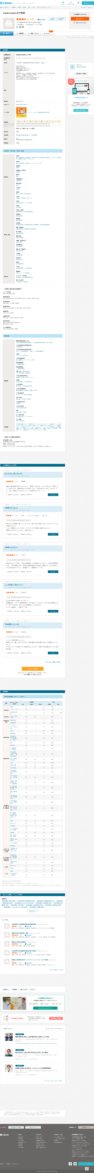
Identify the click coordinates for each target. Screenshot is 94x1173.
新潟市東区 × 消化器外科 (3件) (34, 905)
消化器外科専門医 (28, 224)
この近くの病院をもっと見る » (56, 969)
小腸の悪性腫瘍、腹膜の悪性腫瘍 (13, 772)
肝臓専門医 (36, 224)
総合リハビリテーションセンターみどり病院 (30, 959)
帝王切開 (29, 399)
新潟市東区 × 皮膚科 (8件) (37, 907)
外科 (17, 163)
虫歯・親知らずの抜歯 (21, 412)
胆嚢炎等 (12, 832)
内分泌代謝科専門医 (28, 211)
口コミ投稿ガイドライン (59, 1137)
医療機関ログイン (86, 1127)
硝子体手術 (18, 386)
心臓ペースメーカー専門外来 (23, 273)
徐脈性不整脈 (13, 765)
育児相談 (18, 403)
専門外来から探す (40, 1144)
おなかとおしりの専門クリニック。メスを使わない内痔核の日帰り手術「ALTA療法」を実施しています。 (31, 1054)
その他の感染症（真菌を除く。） (13, 875)
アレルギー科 (54, 157)
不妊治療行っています (12, 624)
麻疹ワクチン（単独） (52, 428)
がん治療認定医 (28, 268)
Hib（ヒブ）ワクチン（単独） (40, 429)
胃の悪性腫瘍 (13, 767)
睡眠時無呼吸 (13, 720)
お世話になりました (11, 508)
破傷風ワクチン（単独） (40, 428)
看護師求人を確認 (56, 1018)
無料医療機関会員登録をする (45, 1008)
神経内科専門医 (19, 233)
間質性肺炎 (12, 745)
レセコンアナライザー (77, 1147)
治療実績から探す (40, 1140)
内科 (17, 157)
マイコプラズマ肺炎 (33, 515)
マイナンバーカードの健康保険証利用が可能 (38, 112)
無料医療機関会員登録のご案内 (79, 1137)
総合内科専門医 (19, 203)
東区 (29, 7)
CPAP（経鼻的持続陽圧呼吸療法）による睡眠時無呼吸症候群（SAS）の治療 (34, 342)
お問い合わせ (15, 1163)
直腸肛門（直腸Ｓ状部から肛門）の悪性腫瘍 (13, 782)
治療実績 (15, 989)
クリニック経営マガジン (77, 1149)
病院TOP (6, 989)
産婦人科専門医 (19, 250)
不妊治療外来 (19, 281)
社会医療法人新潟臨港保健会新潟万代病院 (24, 951)
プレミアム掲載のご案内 (77, 1138)
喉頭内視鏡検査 (19, 390)
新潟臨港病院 (24, 924)
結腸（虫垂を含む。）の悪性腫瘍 (13, 777)
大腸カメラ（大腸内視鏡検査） (37, 351)
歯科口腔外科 (27, 193)
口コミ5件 (29, 935)
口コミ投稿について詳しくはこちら (32, 674)
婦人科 (17, 185)
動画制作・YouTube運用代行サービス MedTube (83, 1156)
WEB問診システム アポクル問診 (79, 1145)
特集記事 (20, 1144)
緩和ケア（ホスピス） (28, 159)
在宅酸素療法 (19, 347)
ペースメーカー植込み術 (22, 355)
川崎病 (11, 868)
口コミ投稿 (21, 1147)
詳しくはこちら (81, 110)
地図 (39, 22)
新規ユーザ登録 (71, 4)
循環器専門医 (19, 220)
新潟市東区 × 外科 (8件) (17, 905)
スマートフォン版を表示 (86, 1163)
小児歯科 (21, 193)
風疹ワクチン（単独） (28, 428)
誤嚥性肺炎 (12, 733)
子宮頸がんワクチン (26, 427)
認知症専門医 (19, 259)
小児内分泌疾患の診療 (21, 407)
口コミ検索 (21, 1140)
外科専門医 (18, 207)
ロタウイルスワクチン (43, 424)
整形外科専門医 (19, 237)
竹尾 (33, 7)
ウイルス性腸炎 (13, 843)
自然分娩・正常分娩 (21, 399)
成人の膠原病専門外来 (27, 277)
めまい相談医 (19, 246)
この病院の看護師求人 (52, 19)
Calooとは (63, 4)
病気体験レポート (22, 1142)
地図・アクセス (23, 989)
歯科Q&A (20, 1145)
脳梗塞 (11, 706)
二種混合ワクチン (53, 424)
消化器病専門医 (19, 224)
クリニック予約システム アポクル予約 (81, 1144)
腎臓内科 (20, 159)
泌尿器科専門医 (19, 229)
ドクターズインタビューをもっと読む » (53, 1080)
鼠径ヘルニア (13, 823)
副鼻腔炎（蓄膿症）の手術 (30, 390)
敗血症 (11, 871)
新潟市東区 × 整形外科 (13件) (53, 905)
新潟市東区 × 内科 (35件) (8, 901)
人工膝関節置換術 (20, 364)
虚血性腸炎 (12, 825)
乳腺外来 (25, 281)
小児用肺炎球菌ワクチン (22, 424)
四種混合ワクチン (27, 429)
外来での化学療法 (20, 420)
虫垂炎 (11, 820)
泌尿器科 (18, 172)
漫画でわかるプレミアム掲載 (78, 1140)
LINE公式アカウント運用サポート (80, 1154)
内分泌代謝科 (41, 157)
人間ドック (29, 198)
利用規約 (56, 1140)
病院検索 (14, 7)
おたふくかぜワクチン (37, 427)
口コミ (32, 989)
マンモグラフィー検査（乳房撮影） (24, 394)
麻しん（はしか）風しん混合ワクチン (30, 425)
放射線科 (18, 198)
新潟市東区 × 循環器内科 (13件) (45, 901)
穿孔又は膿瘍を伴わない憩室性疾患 (13, 802)
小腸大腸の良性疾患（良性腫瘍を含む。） (13, 797)
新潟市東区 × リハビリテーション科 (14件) (15, 907)
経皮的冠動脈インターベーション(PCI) (25, 360)
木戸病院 (14, 13)
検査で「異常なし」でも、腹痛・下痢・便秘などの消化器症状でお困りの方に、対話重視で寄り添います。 (31, 1070)
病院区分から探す (40, 1145)
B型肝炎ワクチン (33, 424)
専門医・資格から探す (41, 1142)
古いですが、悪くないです (13, 473)
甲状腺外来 (18, 277)
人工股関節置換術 (20, 368)
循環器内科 (28, 157)
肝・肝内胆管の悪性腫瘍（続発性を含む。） (13, 788)
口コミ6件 (29, 926)
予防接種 (23, 198)
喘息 (11, 742)
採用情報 (8, 1163)
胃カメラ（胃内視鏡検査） (22, 351)
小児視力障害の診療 (27, 386)
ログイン (78, 4)
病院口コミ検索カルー (5, 7)
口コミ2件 (29, 944)
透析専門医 (33, 229)
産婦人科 (24, 592)
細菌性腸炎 (12, 845)
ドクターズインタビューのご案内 (79, 1142)
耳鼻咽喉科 (18, 180)
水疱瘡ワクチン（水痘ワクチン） (48, 425)
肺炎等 (11, 730)
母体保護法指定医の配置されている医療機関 (26, 135)
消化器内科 (34, 157)
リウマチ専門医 (28, 203)
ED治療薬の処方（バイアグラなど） (24, 416)
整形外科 (28, 163)
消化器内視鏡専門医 (45, 224)
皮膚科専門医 (19, 242)
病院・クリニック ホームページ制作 (80, 1151)
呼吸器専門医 (19, 216)
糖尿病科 (47, 157)
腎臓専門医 (27, 229)
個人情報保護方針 (58, 1142)
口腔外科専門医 (19, 263)
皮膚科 (17, 167)
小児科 (17, 189)
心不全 (11, 762)
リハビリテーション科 (36, 163)
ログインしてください (81, 66)
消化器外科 (21, 163)
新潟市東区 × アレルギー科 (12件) (24, 903)
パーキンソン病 (13, 709)
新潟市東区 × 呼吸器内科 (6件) (26, 901)
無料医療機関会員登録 (61, 19)
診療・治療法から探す (41, 1147)
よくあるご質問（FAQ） (59, 1138)
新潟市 (24, 7)
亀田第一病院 (20, 933)
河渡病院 (19, 942)
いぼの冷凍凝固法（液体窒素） (23, 373)
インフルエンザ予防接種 (49, 427)
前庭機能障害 (13, 722)
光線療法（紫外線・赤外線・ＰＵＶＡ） (25, 377)
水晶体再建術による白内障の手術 (24, 381)
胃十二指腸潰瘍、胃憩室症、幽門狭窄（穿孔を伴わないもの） (13, 815)
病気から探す (39, 1137)
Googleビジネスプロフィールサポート (81, 1152)
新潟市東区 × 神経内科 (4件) (43, 903)
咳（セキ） (45, 515)
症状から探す (39, 1138)
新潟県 (19, 7)
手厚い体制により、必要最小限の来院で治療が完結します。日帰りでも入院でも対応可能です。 (31, 1038)
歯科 (17, 193)
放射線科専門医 (19, 268)
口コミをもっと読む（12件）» (53, 662)
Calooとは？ (21, 1137)
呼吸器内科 (21, 157)
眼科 (17, 176)
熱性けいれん (13, 865)
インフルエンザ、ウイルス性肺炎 (13, 727)
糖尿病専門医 (19, 211)
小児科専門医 (19, 255)
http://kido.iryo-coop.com (22, 104)
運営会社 (2, 1163)
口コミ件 (42, 19)
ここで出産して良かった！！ (14, 584)
